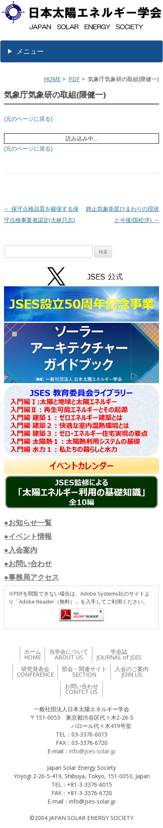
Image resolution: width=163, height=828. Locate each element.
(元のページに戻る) (28, 118)
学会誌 (118, 654)
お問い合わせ (81, 688)
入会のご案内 (132, 671)
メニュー (30, 51)
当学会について (68, 654)
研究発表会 (35, 671)
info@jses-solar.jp (92, 751)
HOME (52, 79)
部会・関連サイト (84, 671)
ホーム (32, 654)
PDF (74, 79)
